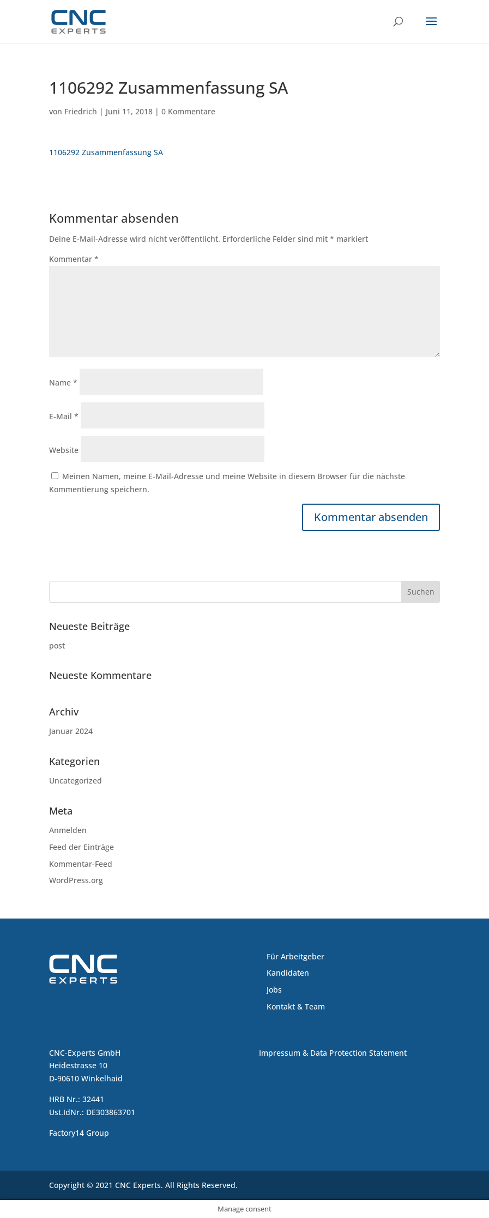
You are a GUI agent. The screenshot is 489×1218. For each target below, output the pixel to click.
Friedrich (80, 111)
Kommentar (74, 259)
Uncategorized (75, 780)
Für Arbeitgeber (295, 956)
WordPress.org (76, 880)
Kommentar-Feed (80, 864)
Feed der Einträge (81, 847)
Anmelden (68, 830)
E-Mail (64, 416)
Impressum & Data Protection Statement (333, 1053)
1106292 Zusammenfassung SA (106, 152)
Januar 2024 (71, 731)
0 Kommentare (188, 111)
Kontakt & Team (296, 1006)
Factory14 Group (79, 1133)
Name (63, 382)
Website (64, 450)
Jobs (274, 989)
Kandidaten (288, 973)
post (57, 645)
